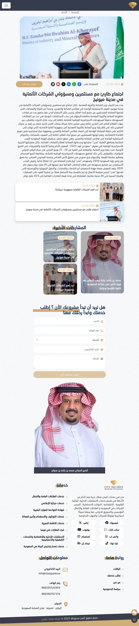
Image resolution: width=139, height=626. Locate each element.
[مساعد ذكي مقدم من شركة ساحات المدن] (134, 612)
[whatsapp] (74, 84)
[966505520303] (50, 588)
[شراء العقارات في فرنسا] (41, 530)
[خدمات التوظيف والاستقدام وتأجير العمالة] (41, 517)
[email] (58, 84)
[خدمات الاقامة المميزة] (41, 524)
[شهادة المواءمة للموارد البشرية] (41, 510)
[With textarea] (67, 362)
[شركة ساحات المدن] (6, 5)
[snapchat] (112, 529)
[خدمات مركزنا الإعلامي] (41, 504)
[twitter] (63, 84)
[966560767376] (50, 594)
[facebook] (79, 84)
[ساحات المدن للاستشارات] (49, 573)
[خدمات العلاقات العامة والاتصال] (41, 497)
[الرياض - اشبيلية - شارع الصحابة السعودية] (41, 608)
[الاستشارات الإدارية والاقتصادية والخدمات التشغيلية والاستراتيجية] (41, 538)
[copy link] (53, 84)
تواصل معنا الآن (29, 84)
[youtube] (83, 529)
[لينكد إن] (83, 543)
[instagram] (83, 536)
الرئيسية (75, 12)
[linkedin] (69, 84)
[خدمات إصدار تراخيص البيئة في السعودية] (41, 547)
